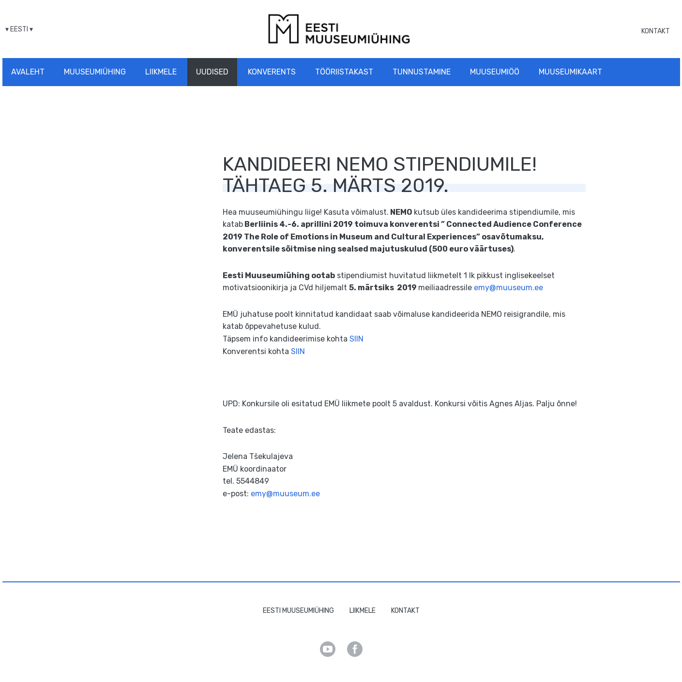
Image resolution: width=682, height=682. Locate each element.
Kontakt (655, 31)
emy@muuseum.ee (508, 287)
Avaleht (28, 71)
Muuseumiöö (494, 71)
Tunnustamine (422, 71)
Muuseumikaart (570, 71)
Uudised (212, 71)
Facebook (355, 649)
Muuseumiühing (95, 71)
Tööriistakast (344, 71)
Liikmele (161, 71)
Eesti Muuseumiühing (298, 611)
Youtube (327, 649)
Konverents (272, 71)
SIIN (356, 338)
